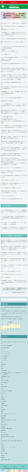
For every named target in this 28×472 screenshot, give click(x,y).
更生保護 (3, 409)
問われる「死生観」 (5, 380)
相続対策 (3, 422)
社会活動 (3, 426)
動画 (2, 378)
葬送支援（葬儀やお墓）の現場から (8, 436)
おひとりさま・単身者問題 (6, 345)
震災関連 (3, 457)
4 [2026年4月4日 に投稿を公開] (18, 325)
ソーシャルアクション (5, 353)
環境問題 (3, 418)
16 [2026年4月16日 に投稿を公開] (13, 327)
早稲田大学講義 (4, 405)
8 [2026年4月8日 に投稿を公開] (10, 326)
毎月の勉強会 (3, 415)
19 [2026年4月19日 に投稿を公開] (2, 329)
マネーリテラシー (4, 360)
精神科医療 (3, 430)
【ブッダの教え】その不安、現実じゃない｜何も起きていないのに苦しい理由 (13, 313)
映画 (2, 407)
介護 (2, 362)
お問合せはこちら (14, 6)
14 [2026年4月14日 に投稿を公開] (7, 327)
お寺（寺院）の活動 (5, 347)
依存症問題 (3, 364)
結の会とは (5, 466)
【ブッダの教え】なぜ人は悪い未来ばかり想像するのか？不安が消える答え (13, 308)
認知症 (2, 445)
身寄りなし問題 (4, 453)
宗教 (2, 388)
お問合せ (22, 466)
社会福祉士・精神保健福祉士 (6, 428)
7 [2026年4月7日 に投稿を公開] (7, 326)
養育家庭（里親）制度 (5, 459)
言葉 (2, 442)
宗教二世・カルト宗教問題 (6, 390)
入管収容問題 (3, 370)
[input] (14, 299)
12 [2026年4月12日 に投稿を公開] (2, 327)
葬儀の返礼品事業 (4, 434)
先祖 (2, 368)
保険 (2, 366)
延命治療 (3, 399)
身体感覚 (3, 451)
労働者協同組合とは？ (5, 376)
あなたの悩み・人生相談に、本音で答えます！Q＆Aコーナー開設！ (13, 342)
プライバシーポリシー (14, 466)
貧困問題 (3, 449)
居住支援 (3, 393)
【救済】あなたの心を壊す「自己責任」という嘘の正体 (12, 318)
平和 (2, 395)
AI (1, 339)
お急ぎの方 (14, 2)
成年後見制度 (3, 401)
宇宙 (2, 384)
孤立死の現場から (4, 382)
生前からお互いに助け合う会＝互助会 (8, 420)
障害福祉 (3, 455)
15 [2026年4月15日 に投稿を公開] (10, 327)
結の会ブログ (3, 432)
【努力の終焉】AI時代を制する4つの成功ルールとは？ (12, 316)
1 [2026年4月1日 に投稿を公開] (10, 325)
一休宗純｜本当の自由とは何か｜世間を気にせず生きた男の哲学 (13, 311)
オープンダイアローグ (5, 351)
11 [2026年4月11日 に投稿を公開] (18, 326)
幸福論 (2, 397)
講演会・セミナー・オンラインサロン (8, 447)
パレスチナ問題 (4, 356)
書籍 (2, 411)
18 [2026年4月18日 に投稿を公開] (18, 327)
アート (2, 349)
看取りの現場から (4, 424)
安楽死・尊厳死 (4, 386)
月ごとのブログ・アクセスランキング (8, 413)
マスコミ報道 (3, 358)
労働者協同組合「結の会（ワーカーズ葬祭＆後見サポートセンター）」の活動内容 (13, 373)
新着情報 (3, 403)
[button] (26, 299)
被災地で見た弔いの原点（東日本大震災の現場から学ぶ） (12, 440)
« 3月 (2, 332)
